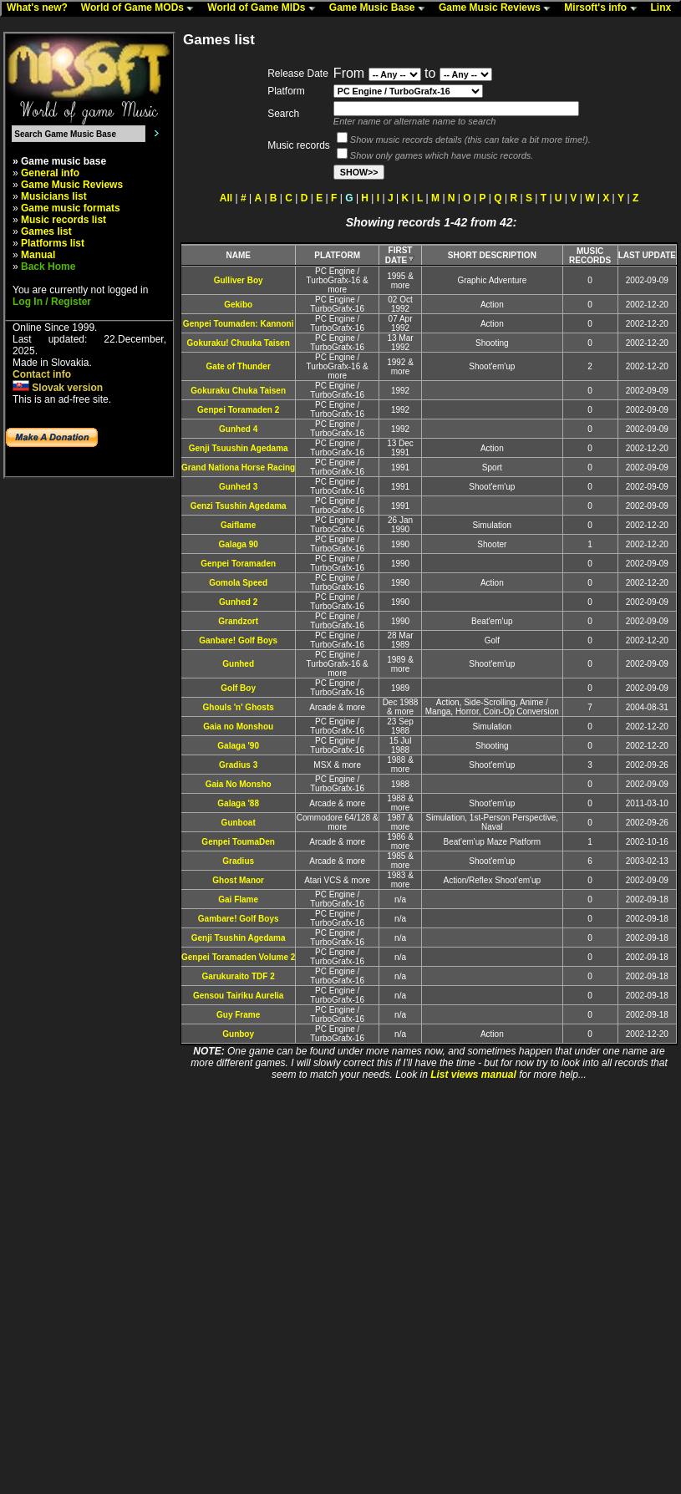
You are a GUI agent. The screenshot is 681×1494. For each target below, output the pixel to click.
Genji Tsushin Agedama (238, 938)
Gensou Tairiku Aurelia (238, 995)
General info (50, 173)
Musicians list (54, 196)
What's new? (41, 8)
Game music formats (70, 208)
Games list (46, 231)
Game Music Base (381, 8)
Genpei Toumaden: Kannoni (238, 323)
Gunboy (238, 1034)
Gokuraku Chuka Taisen (238, 390)
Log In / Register (52, 301)
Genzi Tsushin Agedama (239, 506)
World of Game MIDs (264, 8)
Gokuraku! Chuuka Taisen (238, 343)
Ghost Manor (238, 880)
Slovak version (58, 388)
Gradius (238, 861)
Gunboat (238, 822)
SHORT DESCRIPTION (492, 255)
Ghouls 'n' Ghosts (238, 707)
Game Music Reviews (498, 8)
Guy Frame (238, 1014)
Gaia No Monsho (239, 784)
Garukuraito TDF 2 (238, 976)
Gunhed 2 (238, 602)
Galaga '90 (238, 745)
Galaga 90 (238, 544)
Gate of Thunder (238, 366)
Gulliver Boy (238, 280)
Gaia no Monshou (238, 726)
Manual (38, 255)
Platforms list (52, 243)
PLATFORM (337, 255)
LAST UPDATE (647, 255)
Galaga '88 (238, 803)
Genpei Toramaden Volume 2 (238, 957)
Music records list (63, 220)
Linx (665, 8)
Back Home (48, 266)
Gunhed (238, 663)
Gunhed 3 (238, 486)
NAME (238, 255)
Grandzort (238, 621)
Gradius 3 (238, 765)
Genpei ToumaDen (238, 841)
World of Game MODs (141, 8)
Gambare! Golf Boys (238, 918)
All (226, 198)
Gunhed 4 (238, 429)
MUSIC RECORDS (590, 255)
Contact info (42, 374)
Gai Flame (238, 899)
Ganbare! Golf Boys (238, 640)
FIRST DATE (400, 255)
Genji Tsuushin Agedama (238, 448)
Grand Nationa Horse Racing (238, 467)
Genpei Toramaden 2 (238, 409)
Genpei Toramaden (238, 563)
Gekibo (238, 304)
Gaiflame (238, 525)
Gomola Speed (238, 582)
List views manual (473, 1074)
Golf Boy (238, 688)
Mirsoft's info (604, 8)
